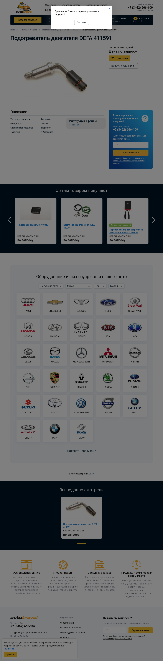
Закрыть (81, 22)
